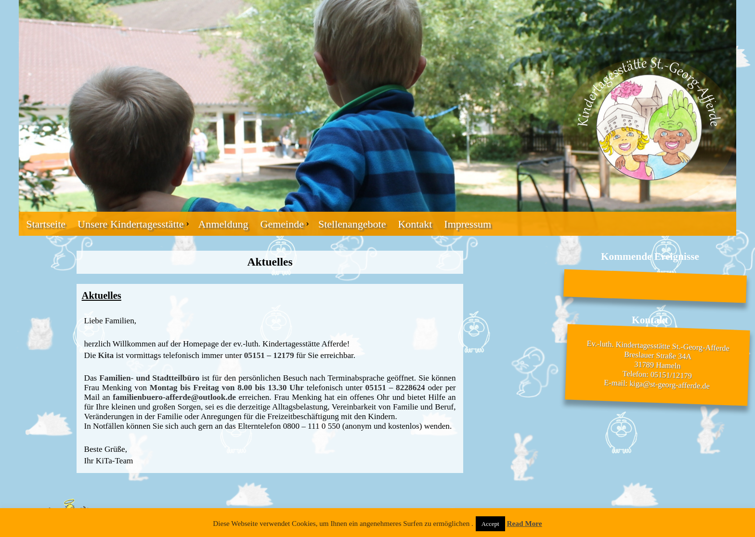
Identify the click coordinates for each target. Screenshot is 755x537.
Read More (524, 523)
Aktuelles (101, 295)
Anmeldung (223, 224)
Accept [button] (490, 523)
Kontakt (415, 224)
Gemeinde (282, 224)
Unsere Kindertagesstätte (131, 224)
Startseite (45, 224)
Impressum (467, 224)
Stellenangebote (352, 224)
